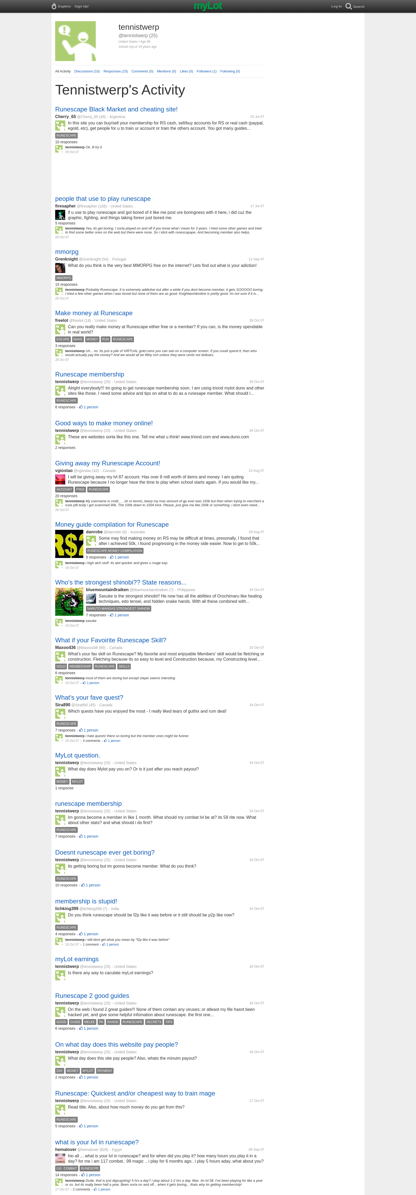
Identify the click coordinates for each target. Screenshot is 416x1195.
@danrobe (112, 532)
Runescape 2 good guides (92, 995)
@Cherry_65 (87, 117)
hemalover (65, 1149)
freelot (61, 320)
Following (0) (230, 71)
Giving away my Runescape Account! (107, 463)
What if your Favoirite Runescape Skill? (110, 640)
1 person (91, 407)
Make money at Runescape (94, 313)
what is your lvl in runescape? (97, 1142)
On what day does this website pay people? (116, 1044)
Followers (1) (207, 71)
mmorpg (67, 251)
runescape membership (88, 803)
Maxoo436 (65, 647)
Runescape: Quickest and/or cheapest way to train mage (135, 1093)
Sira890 (62, 705)
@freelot (76, 320)
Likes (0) (186, 71)
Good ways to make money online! (104, 423)
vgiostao (64, 470)
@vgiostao (82, 471)
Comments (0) (142, 71)
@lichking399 (90, 909)
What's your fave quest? (89, 697)
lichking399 (66, 908)
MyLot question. (77, 755)
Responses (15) (115, 71)
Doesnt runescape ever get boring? (105, 852)
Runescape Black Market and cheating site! (116, 109)
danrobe (94, 532)
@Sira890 (79, 705)
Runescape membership (89, 374)
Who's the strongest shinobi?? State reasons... (121, 582)
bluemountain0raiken (107, 589)
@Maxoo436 (87, 648)
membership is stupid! (86, 901)
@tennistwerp (91, 382)
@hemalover (88, 1150)
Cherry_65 (65, 116)
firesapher (65, 206)
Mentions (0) (166, 71)
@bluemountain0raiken (149, 590)
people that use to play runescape (103, 198)
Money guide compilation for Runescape (112, 524)
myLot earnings (77, 959)
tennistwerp (67, 381)
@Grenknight (90, 259)
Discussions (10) (87, 71)
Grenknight (66, 259)
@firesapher (87, 206)
